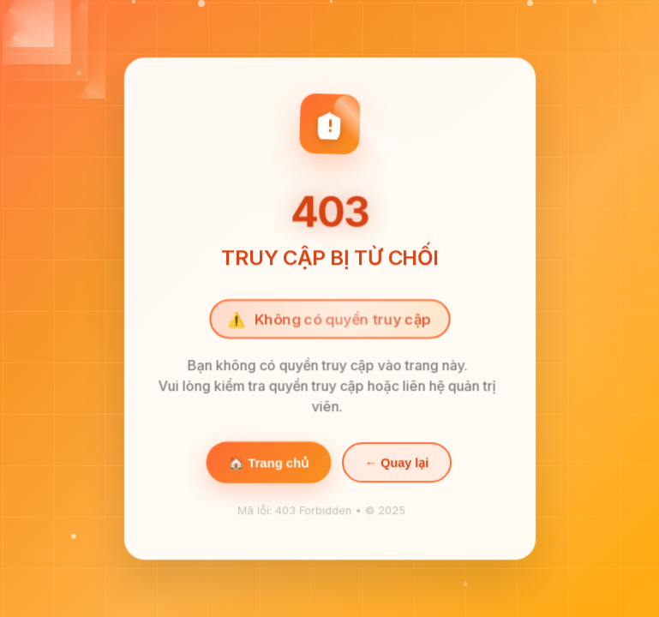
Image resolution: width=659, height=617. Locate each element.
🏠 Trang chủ (268, 463)
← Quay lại (396, 463)
